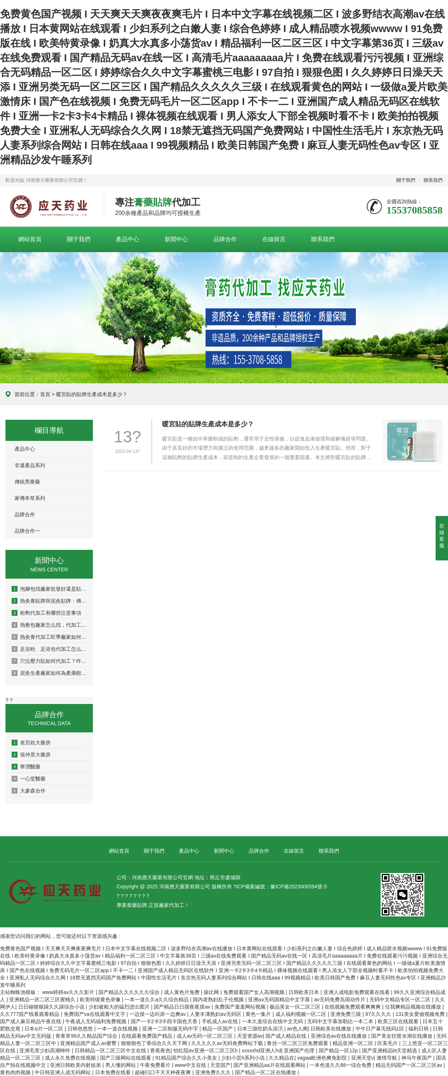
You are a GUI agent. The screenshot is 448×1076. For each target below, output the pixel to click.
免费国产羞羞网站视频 (241, 1007)
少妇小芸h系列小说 (243, 1058)
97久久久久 (379, 1014)
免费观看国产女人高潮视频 (254, 992)
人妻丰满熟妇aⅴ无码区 (216, 1014)
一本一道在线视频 (118, 1029)
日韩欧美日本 (304, 992)
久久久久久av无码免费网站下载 (227, 1043)
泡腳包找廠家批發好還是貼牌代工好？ (49, 589)
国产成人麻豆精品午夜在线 (31, 1021)
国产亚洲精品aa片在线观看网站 (270, 1065)
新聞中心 (176, 239)
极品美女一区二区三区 (296, 1007)
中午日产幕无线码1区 (380, 1029)
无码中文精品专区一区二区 (400, 999)
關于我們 (405, 180)
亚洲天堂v (362, 1058)
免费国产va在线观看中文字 (95, 1014)
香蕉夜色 (160, 1050)
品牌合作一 (27, 531)
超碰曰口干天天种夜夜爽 (163, 1072)
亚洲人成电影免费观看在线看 (357, 992)
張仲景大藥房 (31, 755)
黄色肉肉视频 (16, 1072)
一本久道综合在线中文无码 (273, 1021)
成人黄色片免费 (182, 992)
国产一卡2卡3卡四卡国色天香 (165, 1021)
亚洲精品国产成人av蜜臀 (89, 1043)
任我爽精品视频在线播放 (414, 1007)
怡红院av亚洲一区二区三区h (206, 1050)
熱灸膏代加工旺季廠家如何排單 (49, 637)
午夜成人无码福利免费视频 (96, 1021)
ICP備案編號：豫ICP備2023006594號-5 (281, 886)
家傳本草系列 (30, 498)
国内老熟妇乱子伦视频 (219, 999)
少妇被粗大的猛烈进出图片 (120, 1007)
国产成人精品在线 (287, 1036)
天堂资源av (250, 1036)
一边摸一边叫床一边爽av (158, 1014)
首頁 (45, 394)
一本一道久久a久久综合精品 (157, 999)
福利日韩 (419, 1029)
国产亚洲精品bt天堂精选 (390, 1050)
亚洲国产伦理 (300, 1050)
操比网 (212, 992)
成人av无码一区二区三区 (206, 1036)
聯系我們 (433, 180)
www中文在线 (191, 1065)
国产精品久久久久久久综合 (129, 992)
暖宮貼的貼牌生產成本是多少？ (208, 424)
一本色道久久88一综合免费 (341, 1065)
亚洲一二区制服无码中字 (171, 1029)
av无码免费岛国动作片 (340, 999)
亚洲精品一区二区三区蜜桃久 (43, 999)
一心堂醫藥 (29, 779)
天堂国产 (220, 1065)
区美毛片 (388, 1043)
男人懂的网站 (121, 1065)
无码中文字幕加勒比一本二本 (341, 1021)
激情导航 (387, 1058)
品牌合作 (225, 239)
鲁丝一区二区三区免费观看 (298, 1043)
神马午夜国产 (417, 1058)
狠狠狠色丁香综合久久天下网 (155, 1043)
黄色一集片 (258, 1014)
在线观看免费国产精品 (147, 1036)
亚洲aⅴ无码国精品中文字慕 (279, 999)
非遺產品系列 (30, 465)
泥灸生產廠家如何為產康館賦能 (49, 673)
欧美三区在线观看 (399, 1021)
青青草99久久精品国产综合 (86, 1036)
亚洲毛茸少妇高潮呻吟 (45, 1050)
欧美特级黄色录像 (101, 999)
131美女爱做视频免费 (421, 1014)
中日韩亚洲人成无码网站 (63, 1072)
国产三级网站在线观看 (126, 1058)
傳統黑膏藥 (27, 482)
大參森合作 (29, 791)
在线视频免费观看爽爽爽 (353, 1007)
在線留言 (274, 239)
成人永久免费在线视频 (71, 1058)
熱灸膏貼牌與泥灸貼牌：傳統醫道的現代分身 (49, 601)
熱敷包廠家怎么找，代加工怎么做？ (49, 625)
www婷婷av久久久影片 (69, 992)
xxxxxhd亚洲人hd (261, 1050)
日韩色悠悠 (80, 1029)
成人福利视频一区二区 (301, 1014)
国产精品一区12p (339, 1050)
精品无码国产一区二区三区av (410, 1065)
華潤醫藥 (26, 767)
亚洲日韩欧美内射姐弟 (76, 1065)
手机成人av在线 (220, 1021)
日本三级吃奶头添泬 (260, 1029)
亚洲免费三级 (346, 1014)
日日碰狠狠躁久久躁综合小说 (52, 1007)
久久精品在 (281, 1058)
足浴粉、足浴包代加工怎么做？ (49, 649)
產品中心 (127, 239)
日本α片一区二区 (44, 1029)
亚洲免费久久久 (213, 1072)
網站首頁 (30, 239)
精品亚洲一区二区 (354, 1043)
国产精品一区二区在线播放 (266, 1072)
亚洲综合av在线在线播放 (340, 1036)
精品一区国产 (218, 1029)
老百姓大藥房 (31, 743)
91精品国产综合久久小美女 (186, 1058)
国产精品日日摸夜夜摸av (183, 1007)
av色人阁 (297, 1029)
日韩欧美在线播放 (331, 1029)
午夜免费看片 (156, 1065)
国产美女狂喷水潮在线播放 (402, 1036)
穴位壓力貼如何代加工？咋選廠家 (49, 661)
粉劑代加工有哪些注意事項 (46, 613)
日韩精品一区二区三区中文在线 (111, 1050)
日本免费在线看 (113, 1072)
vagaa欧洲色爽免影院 (322, 1058)
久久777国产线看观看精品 (30, 1014)
